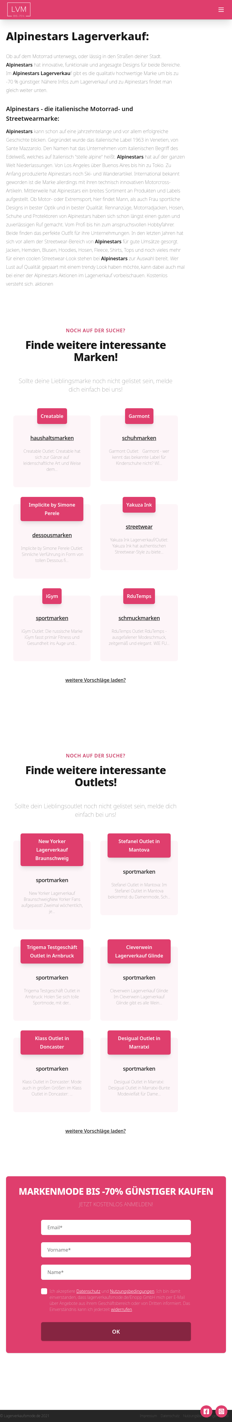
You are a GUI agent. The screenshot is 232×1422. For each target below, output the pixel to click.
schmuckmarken (139, 618)
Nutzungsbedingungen (132, 1291)
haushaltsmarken (52, 438)
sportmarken (52, 618)
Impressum (148, 1416)
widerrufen (121, 1309)
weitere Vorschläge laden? (96, 680)
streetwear (139, 526)
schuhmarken (139, 438)
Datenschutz (88, 1291)
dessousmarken (52, 535)
